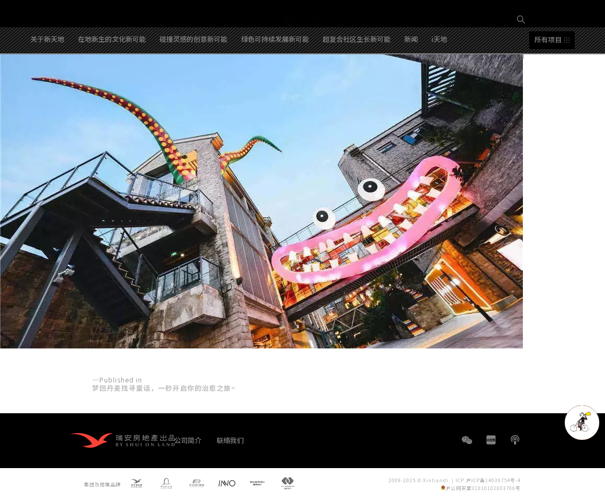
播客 (515, 440)
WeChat (467, 445)
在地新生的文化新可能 (112, 78)
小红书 (491, 440)
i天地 (439, 78)
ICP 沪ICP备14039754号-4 (488, 480)
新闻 (411, 78)
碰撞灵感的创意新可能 (193, 78)
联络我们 (230, 440)
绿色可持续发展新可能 (275, 78)
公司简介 (187, 440)
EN (521, 56)
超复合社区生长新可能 (357, 78)
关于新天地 (47, 78)
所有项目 (548, 78)
